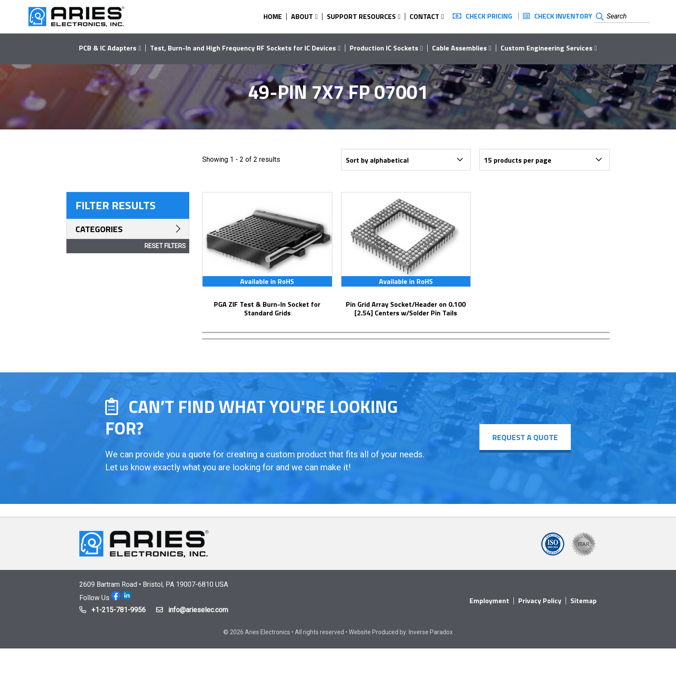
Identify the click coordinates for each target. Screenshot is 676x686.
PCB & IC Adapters (107, 48)
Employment (489, 600)
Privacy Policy (539, 600)
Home (272, 16)
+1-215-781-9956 (118, 610)
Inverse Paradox (431, 632)
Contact (424, 16)
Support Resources (361, 16)
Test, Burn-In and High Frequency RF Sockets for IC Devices (243, 48)
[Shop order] (406, 159)
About (302, 16)
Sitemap (583, 600)
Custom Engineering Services (546, 48)
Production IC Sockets (384, 48)
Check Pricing (489, 16)
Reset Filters (165, 245)
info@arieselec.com (198, 610)
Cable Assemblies (459, 48)
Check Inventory (563, 16)
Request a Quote (525, 437)
